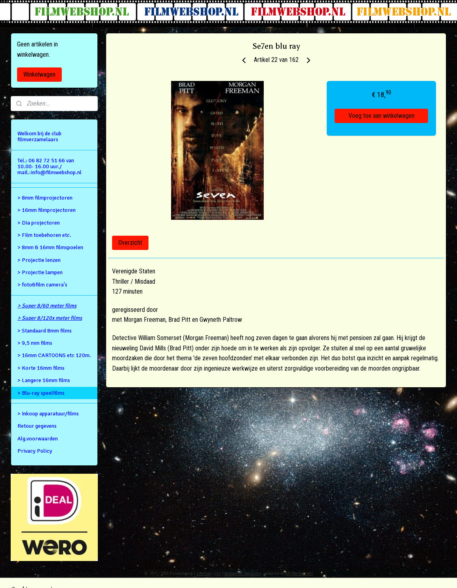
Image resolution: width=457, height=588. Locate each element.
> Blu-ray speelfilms (41, 393)
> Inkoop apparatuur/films (48, 413)
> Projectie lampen (40, 272)
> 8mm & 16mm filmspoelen (50, 247)
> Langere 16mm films (43, 380)
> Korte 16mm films (41, 368)
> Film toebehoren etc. (44, 235)
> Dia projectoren (38, 222)
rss (218, 573)
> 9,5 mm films (34, 343)
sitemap (203, 573)
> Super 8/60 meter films (46, 305)
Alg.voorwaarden (37, 438)
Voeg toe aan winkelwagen (381, 115)
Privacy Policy (34, 451)
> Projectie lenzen (39, 260)
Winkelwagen (39, 74)
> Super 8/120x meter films (49, 318)
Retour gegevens (37, 426)
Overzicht (130, 242)
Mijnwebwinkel (299, 573)
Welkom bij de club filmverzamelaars (39, 136)
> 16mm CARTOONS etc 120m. (54, 355)
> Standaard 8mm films (44, 330)
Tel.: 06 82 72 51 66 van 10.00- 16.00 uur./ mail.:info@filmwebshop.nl (49, 166)
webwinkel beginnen (243, 573)
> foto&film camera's (42, 284)
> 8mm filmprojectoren (44, 197)
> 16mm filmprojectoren (46, 210)
